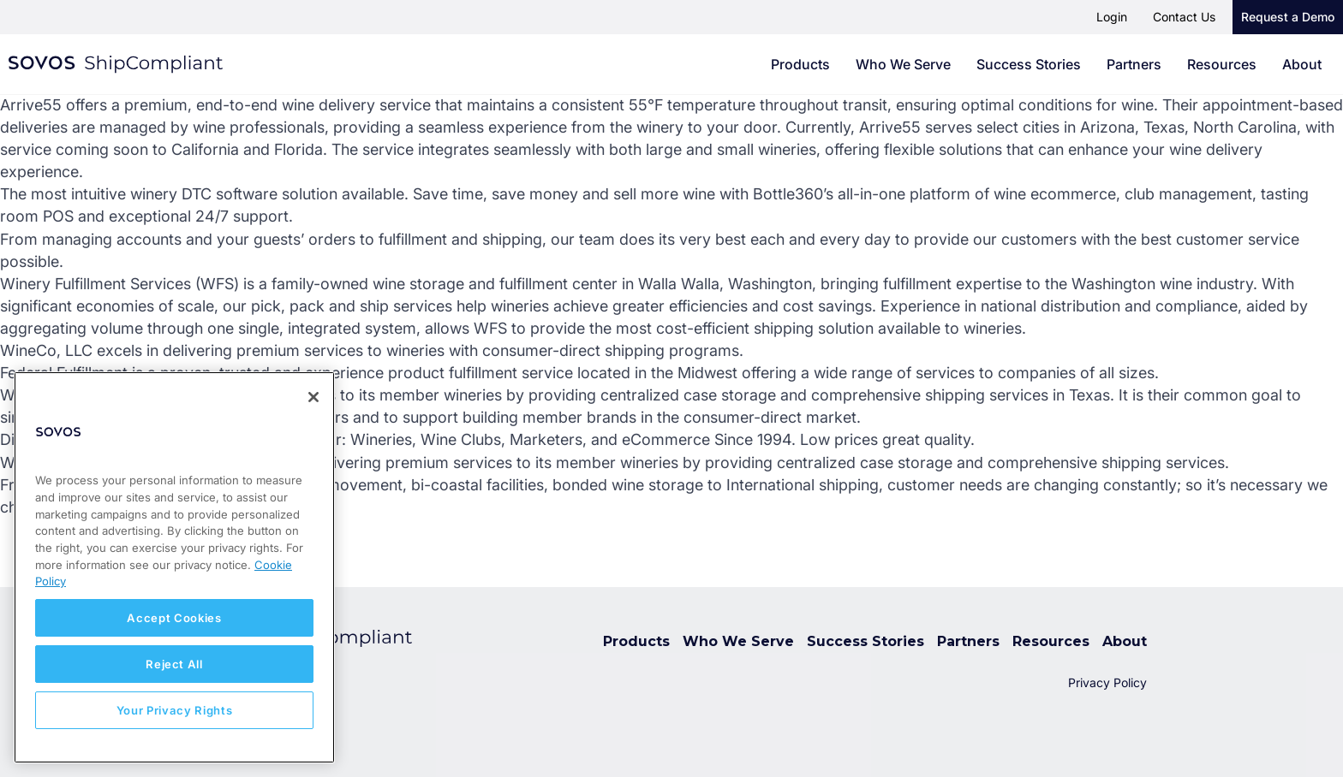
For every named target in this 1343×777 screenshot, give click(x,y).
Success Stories (1028, 64)
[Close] (313, 397)
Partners (1134, 64)
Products (800, 64)
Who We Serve (903, 64)
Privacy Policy (1107, 682)
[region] (174, 567)
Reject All (174, 664)
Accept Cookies (174, 618)
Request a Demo (1287, 16)
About (1302, 64)
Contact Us (1184, 16)
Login (1111, 16)
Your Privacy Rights (174, 710)
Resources (1221, 64)
